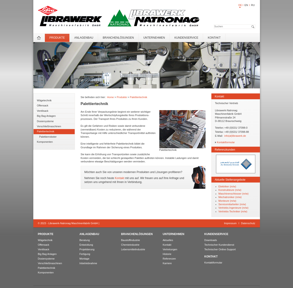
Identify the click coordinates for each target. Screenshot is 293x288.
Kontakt (214, 37)
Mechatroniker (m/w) (230, 197)
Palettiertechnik (45, 131)
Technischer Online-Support (220, 249)
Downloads (210, 240)
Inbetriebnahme (88, 263)
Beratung (85, 240)
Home (110, 97)
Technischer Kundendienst (219, 244)
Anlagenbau (83, 37)
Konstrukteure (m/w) (230, 190)
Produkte (57, 37)
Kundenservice (186, 37)
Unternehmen (154, 37)
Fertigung (85, 254)
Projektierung (87, 249)
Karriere (167, 263)
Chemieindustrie (130, 244)
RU (253, 5)
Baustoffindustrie (130, 240)
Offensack (42, 105)
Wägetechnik (44, 100)
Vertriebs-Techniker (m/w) (233, 211)
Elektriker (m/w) (227, 186)
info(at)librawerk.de (235, 135)
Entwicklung (86, 244)
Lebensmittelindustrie (133, 249)
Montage (84, 258)
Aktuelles (168, 240)
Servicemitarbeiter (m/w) (232, 204)
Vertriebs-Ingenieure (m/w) (234, 207)
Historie (167, 254)
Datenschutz (248, 223)
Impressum (230, 223)
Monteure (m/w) (227, 200)
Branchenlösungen (118, 37)
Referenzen (169, 258)
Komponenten (45, 141)
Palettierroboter (48, 136)
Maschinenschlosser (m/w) (234, 193)
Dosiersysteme (45, 121)
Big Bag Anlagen (46, 116)
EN (246, 5)
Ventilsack (43, 110)
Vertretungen (170, 249)
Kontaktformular (226, 142)
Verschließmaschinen (49, 126)
